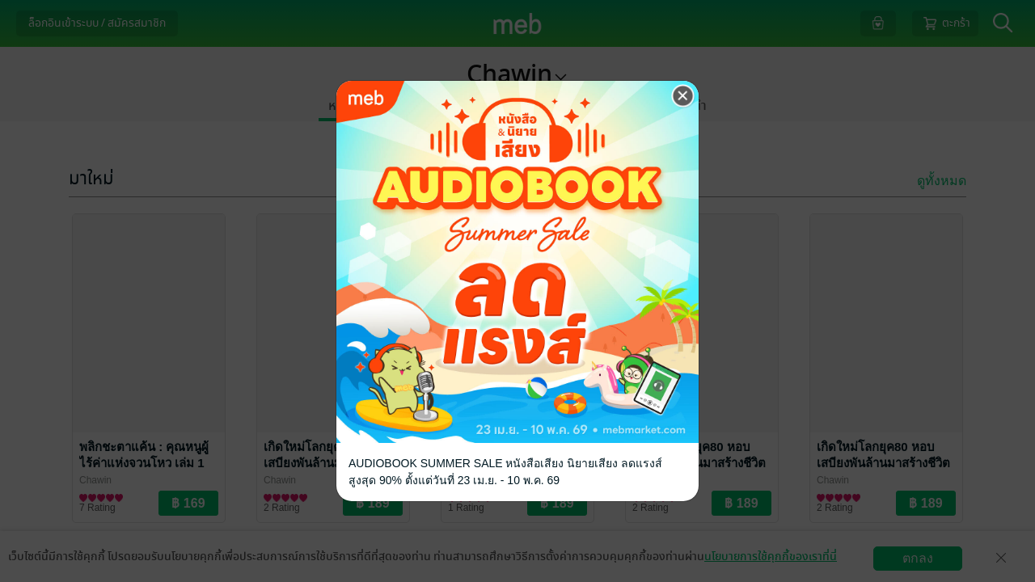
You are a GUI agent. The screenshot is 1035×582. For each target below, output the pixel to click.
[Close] (683, 96)
